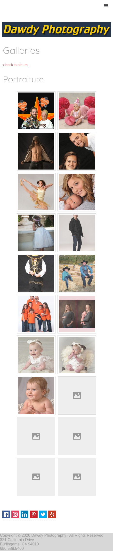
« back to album (15, 64)
